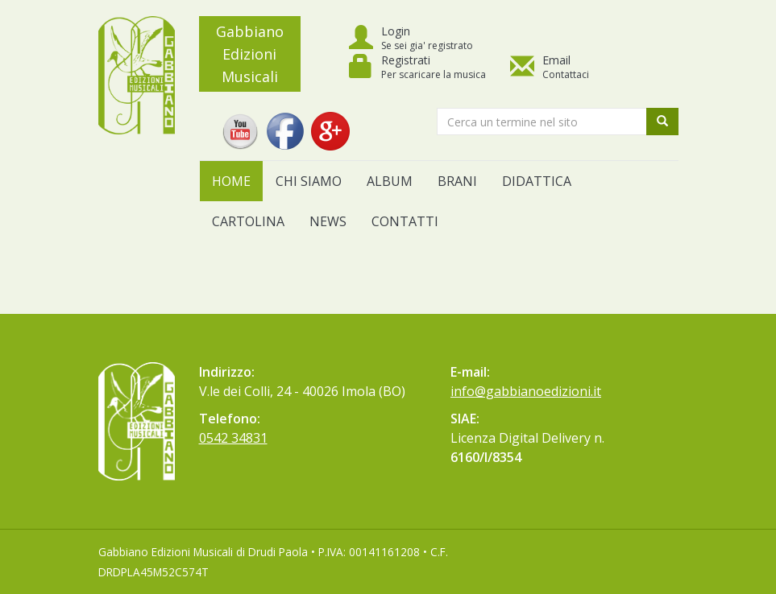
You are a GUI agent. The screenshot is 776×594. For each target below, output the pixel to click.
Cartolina (248, 221)
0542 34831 (233, 438)
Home (231, 181)
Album (390, 181)
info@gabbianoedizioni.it (525, 391)
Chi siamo (309, 181)
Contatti (404, 221)
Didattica (536, 181)
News (328, 221)
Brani (457, 181)
